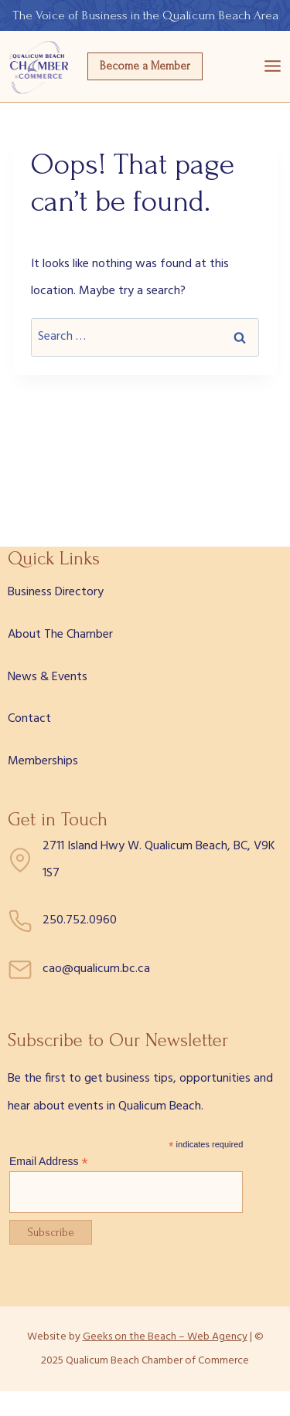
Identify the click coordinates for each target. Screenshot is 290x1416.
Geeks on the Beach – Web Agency (165, 1337)
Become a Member (145, 66)
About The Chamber (60, 635)
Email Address (48, 1161)
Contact (29, 719)
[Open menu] (272, 66)
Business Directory (56, 592)
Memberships (43, 761)
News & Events (47, 677)
